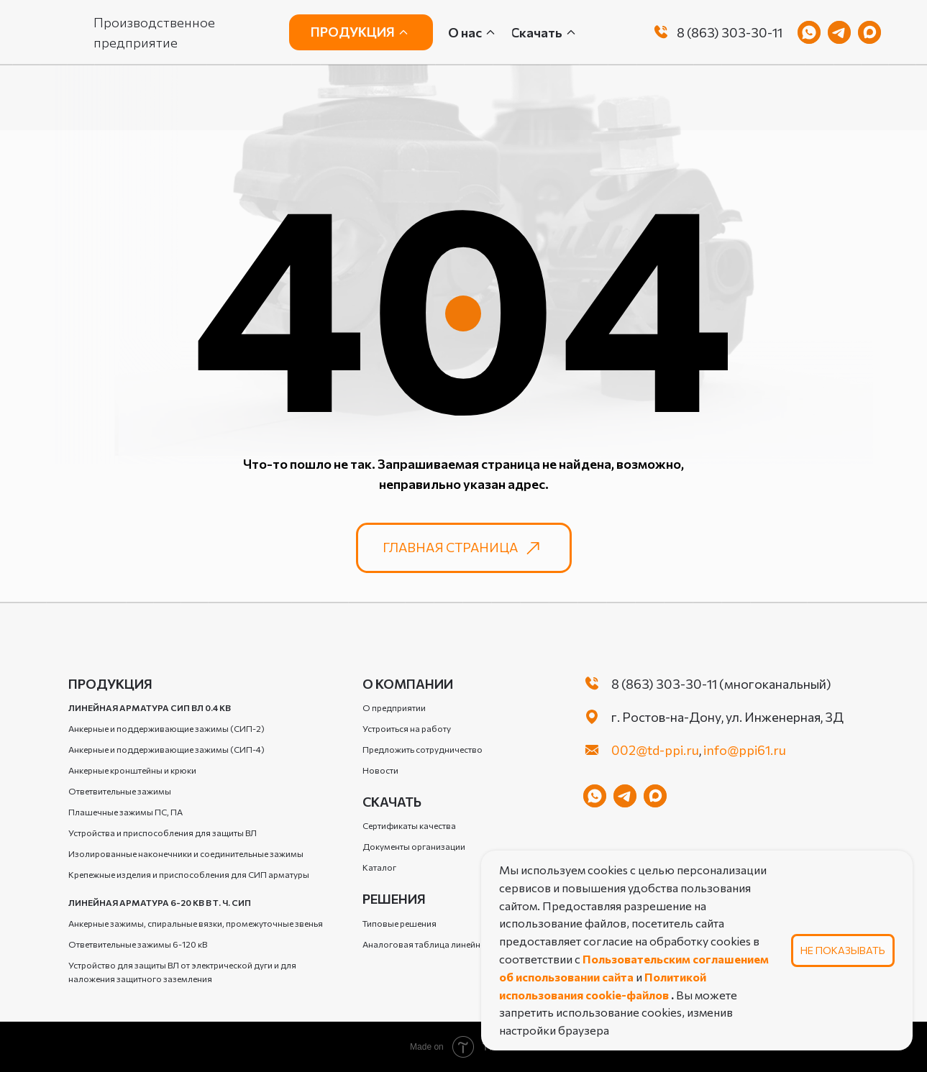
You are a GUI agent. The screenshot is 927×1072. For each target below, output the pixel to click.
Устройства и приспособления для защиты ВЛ (162, 833)
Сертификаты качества (409, 825)
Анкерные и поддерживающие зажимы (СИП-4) (166, 749)
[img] (661, 32)
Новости (380, 770)
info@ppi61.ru (744, 750)
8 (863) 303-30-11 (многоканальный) (721, 684)
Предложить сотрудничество (422, 749)
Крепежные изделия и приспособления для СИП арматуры (188, 874)
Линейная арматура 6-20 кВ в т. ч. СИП (159, 902)
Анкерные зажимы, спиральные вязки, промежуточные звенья (195, 923)
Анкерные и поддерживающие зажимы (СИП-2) (166, 728)
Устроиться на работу (406, 728)
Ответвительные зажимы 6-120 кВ (137, 944)
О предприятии (394, 707)
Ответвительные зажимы (119, 791)
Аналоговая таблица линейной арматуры (448, 944)
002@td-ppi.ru (655, 750)
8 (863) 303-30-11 (729, 32)
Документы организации (413, 846)
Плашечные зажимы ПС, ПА (125, 812)
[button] (544, 32)
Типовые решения (399, 923)
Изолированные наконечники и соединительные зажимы (185, 853)
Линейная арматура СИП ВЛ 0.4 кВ (149, 707)
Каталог (379, 867)
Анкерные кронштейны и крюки (132, 770)
